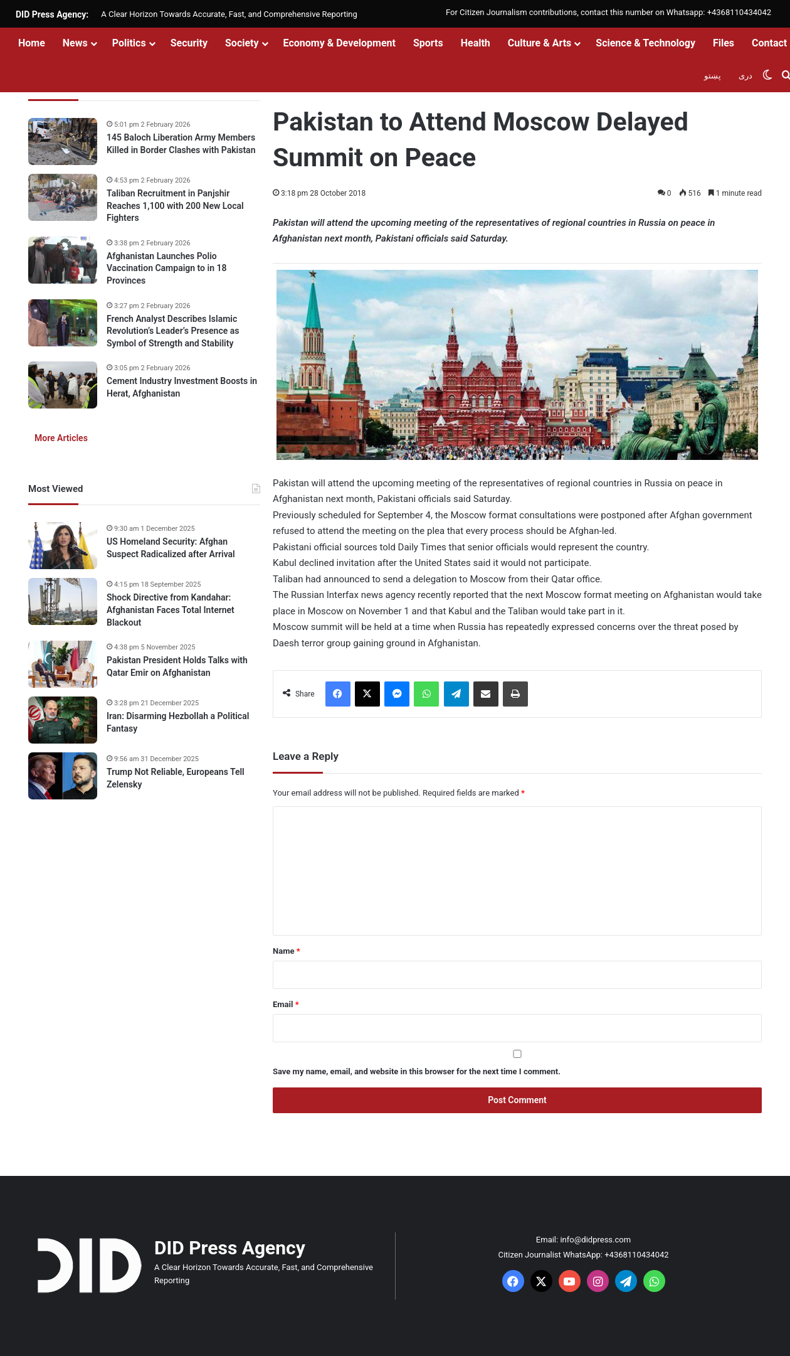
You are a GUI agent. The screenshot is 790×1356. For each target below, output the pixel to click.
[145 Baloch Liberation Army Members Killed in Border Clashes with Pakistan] (62, 141)
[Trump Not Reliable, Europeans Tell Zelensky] (62, 775)
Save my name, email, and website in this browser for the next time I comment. (417, 1071)
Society (242, 43)
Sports (428, 43)
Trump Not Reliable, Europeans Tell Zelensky (176, 778)
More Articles (61, 438)
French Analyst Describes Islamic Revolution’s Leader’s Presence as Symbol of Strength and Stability (173, 331)
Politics (129, 43)
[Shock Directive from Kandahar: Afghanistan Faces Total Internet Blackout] (62, 601)
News (75, 43)
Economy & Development (339, 43)
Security (189, 43)
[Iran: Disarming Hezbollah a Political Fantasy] (62, 720)
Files (723, 43)
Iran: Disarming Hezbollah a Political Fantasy (178, 722)
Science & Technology (645, 43)
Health (475, 43)
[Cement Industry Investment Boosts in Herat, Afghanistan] (62, 384)
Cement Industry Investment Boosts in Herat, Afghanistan (182, 387)
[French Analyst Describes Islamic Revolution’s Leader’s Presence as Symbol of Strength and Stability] (62, 322)
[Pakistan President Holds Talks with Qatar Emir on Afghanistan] (62, 664)
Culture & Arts (540, 43)
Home (31, 43)
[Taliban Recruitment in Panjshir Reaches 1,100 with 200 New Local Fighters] (62, 197)
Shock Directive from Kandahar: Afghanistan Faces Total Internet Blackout (170, 609)
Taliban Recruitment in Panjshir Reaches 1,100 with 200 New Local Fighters (175, 205)
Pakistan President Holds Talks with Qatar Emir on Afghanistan (177, 666)
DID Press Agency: (52, 14)
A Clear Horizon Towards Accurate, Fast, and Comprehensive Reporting (229, 14)
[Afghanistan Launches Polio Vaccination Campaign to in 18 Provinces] (62, 260)
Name (286, 951)
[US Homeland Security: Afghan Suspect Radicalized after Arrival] (62, 545)
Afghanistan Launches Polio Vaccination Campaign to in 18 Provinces (166, 268)
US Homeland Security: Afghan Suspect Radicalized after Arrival (171, 548)
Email (286, 1004)
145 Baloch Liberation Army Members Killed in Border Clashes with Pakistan (181, 143)
